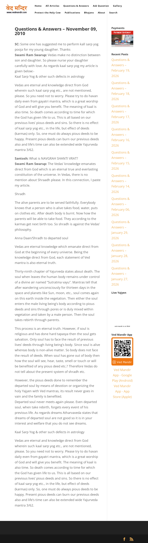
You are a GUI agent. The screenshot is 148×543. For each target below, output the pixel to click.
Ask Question (101, 6)
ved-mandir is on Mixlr (122, 326)
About (101, 13)
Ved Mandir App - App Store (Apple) (122, 391)
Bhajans (89, 13)
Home (38, 6)
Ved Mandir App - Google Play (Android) (122, 375)
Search (113, 13)
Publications (72, 13)
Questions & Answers (76, 6)
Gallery (117, 6)
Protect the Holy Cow (48, 13)
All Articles (52, 6)
